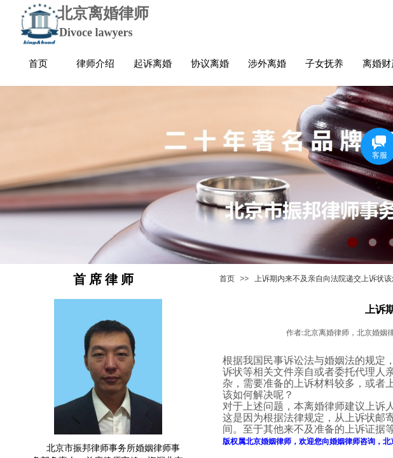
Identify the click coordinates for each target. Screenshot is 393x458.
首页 (227, 278)
